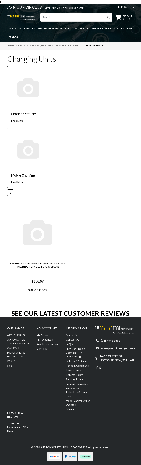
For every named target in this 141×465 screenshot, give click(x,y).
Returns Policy (74, 374)
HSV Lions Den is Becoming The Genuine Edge (75, 352)
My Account (43, 335)
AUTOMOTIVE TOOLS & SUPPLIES (19, 341)
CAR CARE (13, 348)
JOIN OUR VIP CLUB (25, 7)
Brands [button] (13, 37)
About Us (71, 335)
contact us (126, 6)
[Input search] (72, 17)
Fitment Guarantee (77, 383)
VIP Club (42, 348)
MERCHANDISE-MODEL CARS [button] (53, 28)
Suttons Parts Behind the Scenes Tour (77, 392)
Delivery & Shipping (77, 361)
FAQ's (69, 344)
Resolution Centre (47, 344)
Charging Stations (24, 114)
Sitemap (70, 409)
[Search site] (108, 17)
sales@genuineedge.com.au (118, 348)
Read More (17, 120)
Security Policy (74, 379)
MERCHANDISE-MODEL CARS (16, 354)
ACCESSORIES (16, 335)
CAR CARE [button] (78, 28)
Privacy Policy (74, 370)
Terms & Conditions (77, 365)
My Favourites (45, 339)
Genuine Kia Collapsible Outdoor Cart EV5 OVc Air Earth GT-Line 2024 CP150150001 (37, 265)
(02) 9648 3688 (110, 340)
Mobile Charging (23, 175)
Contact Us (72, 339)
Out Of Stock (37, 290)
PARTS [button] (12, 28)
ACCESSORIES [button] (27, 28)
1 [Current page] (10, 192)
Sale (129, 28)
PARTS (11, 361)
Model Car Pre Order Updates (78, 402)
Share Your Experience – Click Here (17, 427)
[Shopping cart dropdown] (124, 17)
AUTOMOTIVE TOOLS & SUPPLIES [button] (105, 28)
